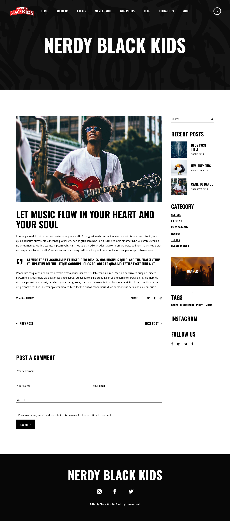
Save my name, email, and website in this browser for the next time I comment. (65, 415)
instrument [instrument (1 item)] (187, 305)
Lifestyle (176, 221)
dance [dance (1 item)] (174, 305)
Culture (176, 215)
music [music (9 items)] (209, 305)
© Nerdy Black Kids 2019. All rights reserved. (115, 504)
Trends (30, 298)
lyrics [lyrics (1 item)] (200, 305)
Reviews (176, 233)
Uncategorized (180, 246)
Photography (179, 227)
